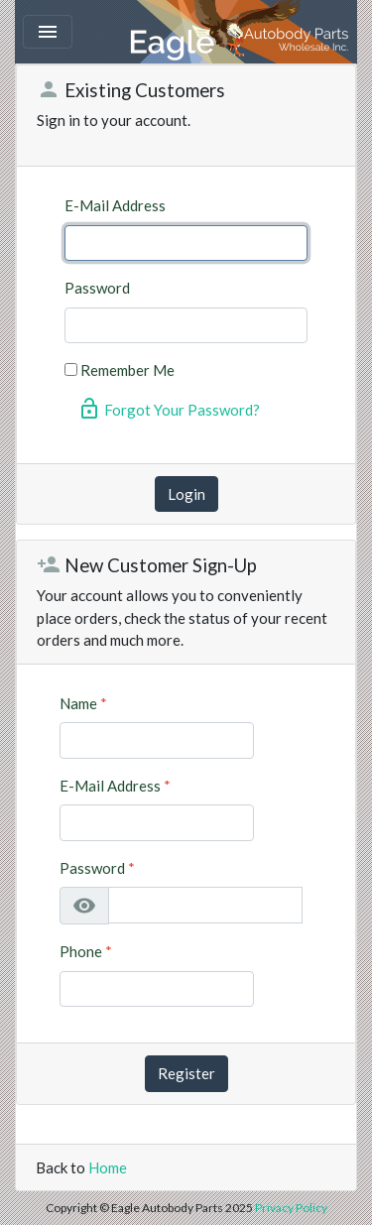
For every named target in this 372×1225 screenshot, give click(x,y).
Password (97, 288)
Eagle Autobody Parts (240, 31)
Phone (86, 951)
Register (186, 1073)
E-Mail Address (115, 205)
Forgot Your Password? (168, 409)
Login (186, 494)
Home (107, 1167)
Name (83, 703)
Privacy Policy (291, 1207)
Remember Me (127, 370)
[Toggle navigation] (47, 32)
